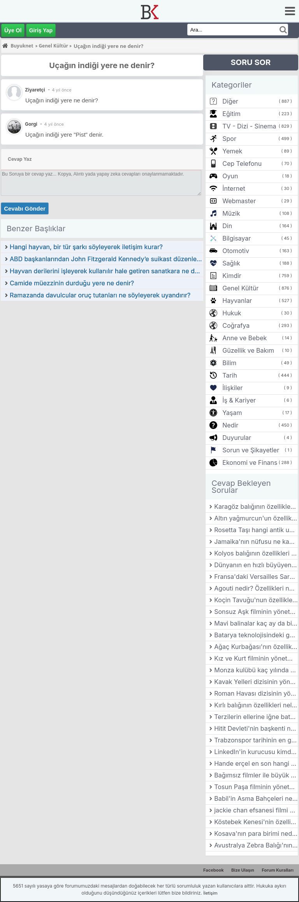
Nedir (230, 425)
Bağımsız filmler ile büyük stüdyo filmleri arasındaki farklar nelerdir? (256, 775)
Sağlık (231, 263)
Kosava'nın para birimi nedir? (256, 833)
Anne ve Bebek (244, 338)
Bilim (229, 363)
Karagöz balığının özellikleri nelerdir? (256, 506)
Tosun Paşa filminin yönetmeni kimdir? (256, 787)
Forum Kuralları (278, 870)
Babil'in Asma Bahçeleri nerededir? (256, 798)
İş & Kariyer (239, 400)
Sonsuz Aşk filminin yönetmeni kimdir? (256, 611)
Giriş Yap (41, 30)
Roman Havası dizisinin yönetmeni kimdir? (256, 693)
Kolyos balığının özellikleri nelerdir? (256, 553)
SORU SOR (250, 62)
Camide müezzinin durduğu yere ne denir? (72, 283)
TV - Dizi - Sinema (249, 126)
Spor (229, 138)
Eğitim (231, 114)
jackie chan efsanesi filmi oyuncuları (256, 810)
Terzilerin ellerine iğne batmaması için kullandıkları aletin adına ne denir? (256, 717)
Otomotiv (235, 251)
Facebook (213, 870)
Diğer (230, 101)
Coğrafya (236, 325)
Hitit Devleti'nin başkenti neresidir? (256, 728)
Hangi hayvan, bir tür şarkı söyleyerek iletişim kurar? (86, 247)
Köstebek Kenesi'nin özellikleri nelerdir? (256, 822)
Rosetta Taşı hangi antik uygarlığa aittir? (256, 530)
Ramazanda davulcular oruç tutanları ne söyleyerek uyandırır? (100, 295)
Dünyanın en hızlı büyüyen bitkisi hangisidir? (256, 565)
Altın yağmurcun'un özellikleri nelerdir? (256, 518)
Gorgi (31, 124)
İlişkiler (232, 388)
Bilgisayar (236, 238)
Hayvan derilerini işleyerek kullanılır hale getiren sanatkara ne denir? (106, 271)
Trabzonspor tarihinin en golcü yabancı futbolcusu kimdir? (256, 740)
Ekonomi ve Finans (249, 462)
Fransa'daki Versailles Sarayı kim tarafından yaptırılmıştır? (256, 576)
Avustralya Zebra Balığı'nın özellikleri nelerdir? (256, 845)
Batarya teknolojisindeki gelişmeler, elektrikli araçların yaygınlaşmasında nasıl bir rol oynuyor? (256, 635)
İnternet (233, 188)
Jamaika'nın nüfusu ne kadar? (256, 541)
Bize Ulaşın (242, 870)
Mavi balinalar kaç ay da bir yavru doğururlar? (256, 623)
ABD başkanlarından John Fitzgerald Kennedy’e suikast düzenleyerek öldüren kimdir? (106, 259)
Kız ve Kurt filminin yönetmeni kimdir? (256, 658)
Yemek (232, 151)
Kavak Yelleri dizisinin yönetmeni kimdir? (256, 682)
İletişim (210, 893)
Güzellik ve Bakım (248, 350)
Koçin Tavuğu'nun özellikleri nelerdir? (256, 600)
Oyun (230, 176)
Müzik (231, 213)
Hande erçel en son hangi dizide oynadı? (256, 763)
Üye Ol (12, 30)
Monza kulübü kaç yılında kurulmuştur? (256, 670)
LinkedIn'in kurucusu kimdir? (256, 752)
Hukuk (231, 313)
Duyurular (236, 437)
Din (227, 226)
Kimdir (231, 276)
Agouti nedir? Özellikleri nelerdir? (256, 588)
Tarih (229, 375)
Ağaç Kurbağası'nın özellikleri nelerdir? (256, 647)
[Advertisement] (102, 360)
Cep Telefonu (242, 163)
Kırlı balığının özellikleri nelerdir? (256, 705)
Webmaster (239, 201)
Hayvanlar (237, 300)
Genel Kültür (240, 288)
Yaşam (232, 413)
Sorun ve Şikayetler (250, 450)
